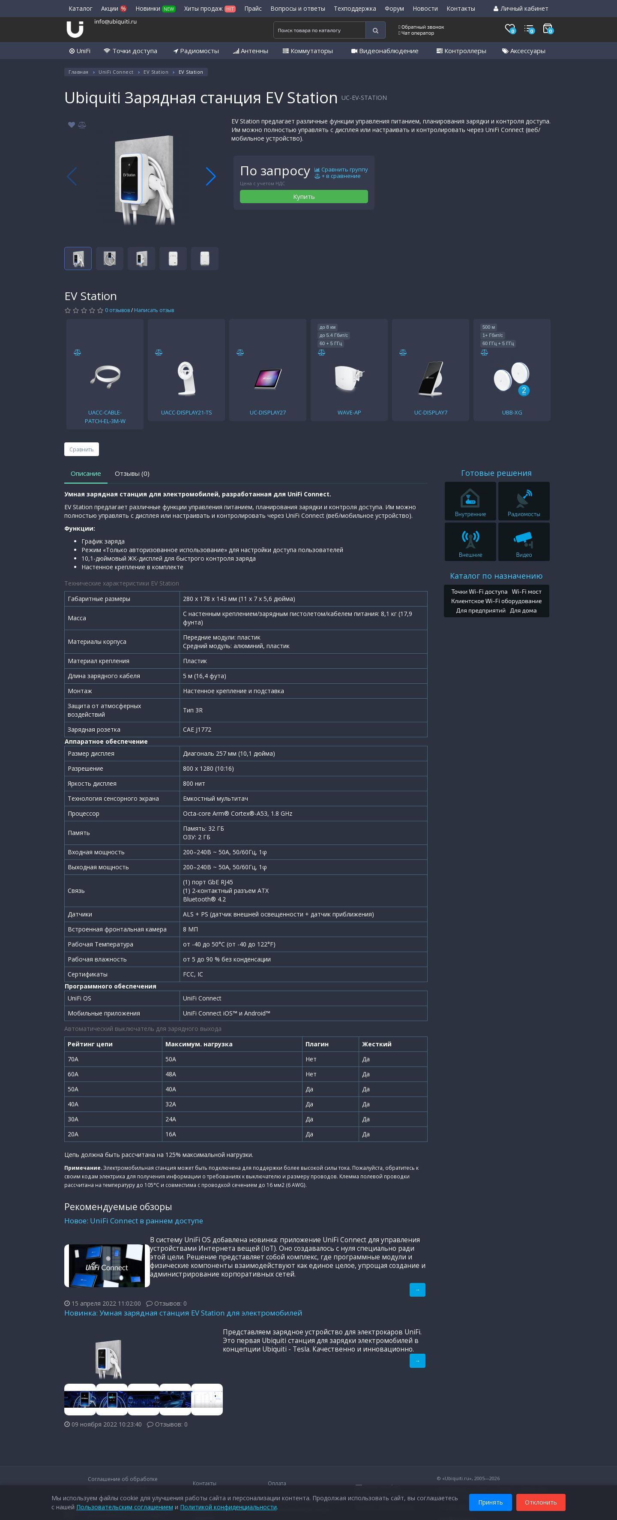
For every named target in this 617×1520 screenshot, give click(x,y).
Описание (86, 473)
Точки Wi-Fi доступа (479, 591)
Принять (490, 1502)
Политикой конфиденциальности (228, 1507)
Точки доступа (130, 50)
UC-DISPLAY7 (430, 412)
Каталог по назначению (496, 576)
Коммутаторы (308, 50)
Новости (425, 8)
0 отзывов (117, 310)
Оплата (277, 1483)
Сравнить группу (341, 169)
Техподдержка (355, 8)
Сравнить (81, 449)
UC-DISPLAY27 (268, 412)
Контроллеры (461, 50)
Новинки (155, 8)
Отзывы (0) (132, 473)
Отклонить (541, 1502)
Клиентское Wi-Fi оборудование (496, 600)
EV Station (156, 72)
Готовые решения (496, 473)
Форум (394, 8)
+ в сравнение (337, 176)
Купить (304, 196)
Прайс (253, 8)
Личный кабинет (521, 8)
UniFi (79, 50)
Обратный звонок (421, 27)
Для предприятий (481, 610)
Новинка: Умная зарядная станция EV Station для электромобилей (183, 1313)
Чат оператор (416, 33)
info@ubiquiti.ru (115, 21)
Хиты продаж (210, 8)
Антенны (250, 50)
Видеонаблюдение (385, 50)
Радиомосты (196, 50)
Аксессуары (523, 50)
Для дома (523, 610)
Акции (114, 8)
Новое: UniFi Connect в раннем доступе (133, 1221)
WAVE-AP (349, 412)
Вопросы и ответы (297, 8)
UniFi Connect (116, 72)
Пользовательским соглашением (124, 1507)
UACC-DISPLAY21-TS (186, 412)
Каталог (81, 8)
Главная (79, 72)
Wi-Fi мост (527, 591)
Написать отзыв (154, 310)
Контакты (460, 8)
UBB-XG (512, 412)
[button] (211, 176)
